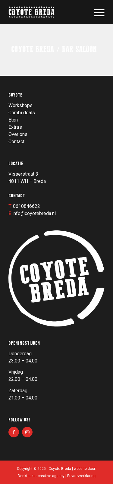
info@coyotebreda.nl (34, 213)
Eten (13, 120)
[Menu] (96, 12)
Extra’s (15, 127)
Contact (16, 141)
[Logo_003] (46, 12)
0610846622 (26, 206)
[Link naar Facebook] (13, 432)
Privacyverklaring (81, 476)
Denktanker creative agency (41, 476)
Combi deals (21, 113)
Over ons (17, 134)
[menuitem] (96, 12)
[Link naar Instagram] (27, 432)
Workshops (20, 105)
